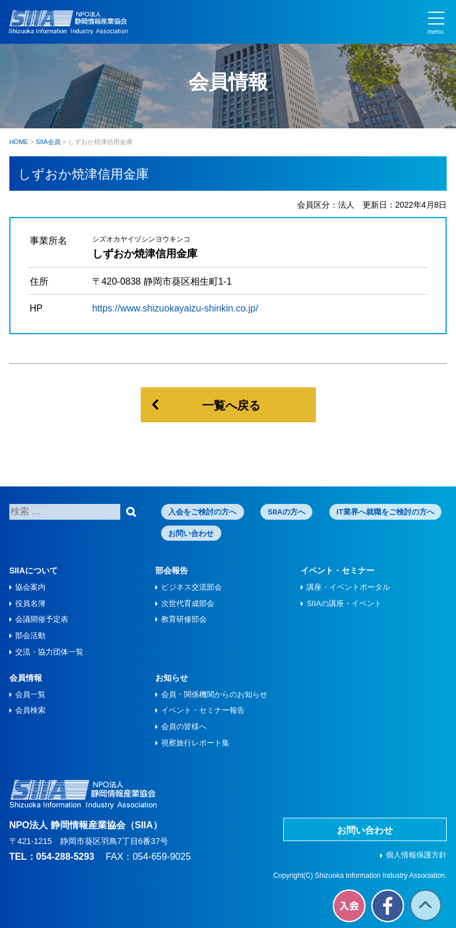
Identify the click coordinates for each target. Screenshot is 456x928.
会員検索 (30, 710)
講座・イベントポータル (348, 587)
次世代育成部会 (187, 603)
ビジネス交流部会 (191, 587)
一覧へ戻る (231, 405)
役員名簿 (30, 603)
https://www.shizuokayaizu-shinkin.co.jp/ (175, 308)
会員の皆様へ (184, 726)
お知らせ (171, 677)
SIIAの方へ (286, 511)
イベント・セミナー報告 (203, 710)
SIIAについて (33, 570)
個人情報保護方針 (416, 854)
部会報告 (171, 570)
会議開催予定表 (41, 619)
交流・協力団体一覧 (49, 651)
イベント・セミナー (337, 570)
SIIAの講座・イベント (344, 603)
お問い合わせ (191, 533)
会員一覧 (30, 694)
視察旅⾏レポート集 (195, 742)
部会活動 (30, 635)
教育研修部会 (184, 619)
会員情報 (25, 677)
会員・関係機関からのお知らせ (214, 694)
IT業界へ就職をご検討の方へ (385, 511)
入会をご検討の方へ (202, 511)
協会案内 (30, 587)
